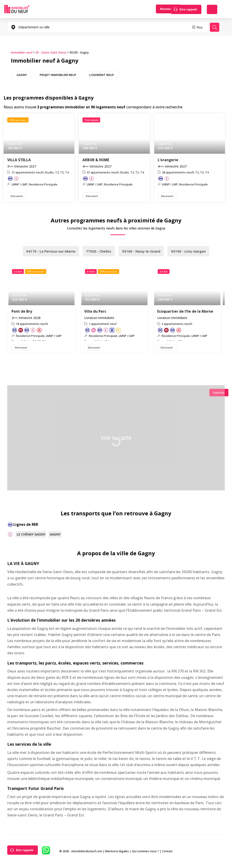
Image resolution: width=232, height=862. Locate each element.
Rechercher (153, 9)
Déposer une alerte (212, 9)
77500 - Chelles (98, 252)
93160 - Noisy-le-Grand (142, 252)
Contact (167, 853)
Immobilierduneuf (16, 9)
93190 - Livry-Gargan (190, 252)
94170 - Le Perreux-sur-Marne (49, 252)
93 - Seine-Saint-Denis (51, 52)
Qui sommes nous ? (145, 853)
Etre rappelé (188, 9)
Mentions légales (117, 853)
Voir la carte (115, 439)
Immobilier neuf (21, 52)
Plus (195, 27)
